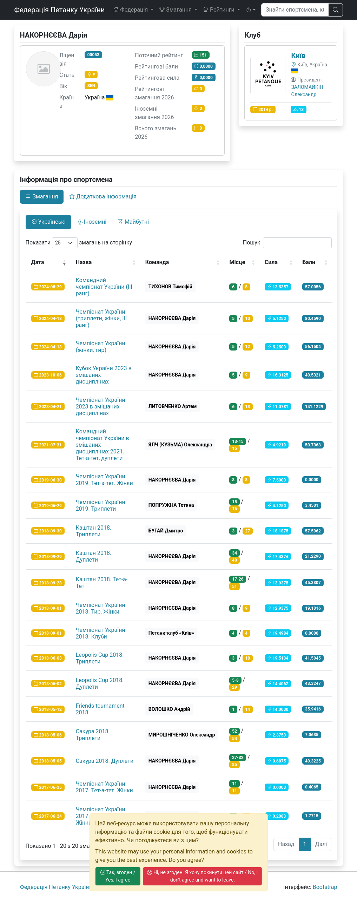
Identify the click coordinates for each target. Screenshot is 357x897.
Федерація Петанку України (59, 10)
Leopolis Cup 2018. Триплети (100, 658)
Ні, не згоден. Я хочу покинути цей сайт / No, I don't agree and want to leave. (202, 876)
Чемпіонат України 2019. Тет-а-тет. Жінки (104, 479)
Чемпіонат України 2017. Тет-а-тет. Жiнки (104, 787)
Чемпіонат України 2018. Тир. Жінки (100, 608)
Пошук (287, 242)
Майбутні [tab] (133, 221)
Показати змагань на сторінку (79, 242)
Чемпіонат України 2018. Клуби (100, 633)
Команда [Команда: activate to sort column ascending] (157, 262)
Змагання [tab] (42, 196)
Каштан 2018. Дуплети (94, 556)
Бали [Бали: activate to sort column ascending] (308, 262)
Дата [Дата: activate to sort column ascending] (37, 262)
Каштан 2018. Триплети (94, 531)
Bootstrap (325, 887)
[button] (250, 9)
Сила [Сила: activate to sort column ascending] (271, 262)
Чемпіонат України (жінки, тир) (100, 346)
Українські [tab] (48, 221)
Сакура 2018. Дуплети (105, 761)
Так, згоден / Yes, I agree (117, 876)
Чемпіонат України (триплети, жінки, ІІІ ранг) (101, 318)
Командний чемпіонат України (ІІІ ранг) (104, 287)
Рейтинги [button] (219, 9)
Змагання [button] (176, 9)
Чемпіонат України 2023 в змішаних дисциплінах (100, 407)
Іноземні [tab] (91, 221)
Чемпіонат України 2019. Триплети (100, 505)
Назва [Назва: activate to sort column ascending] (84, 262)
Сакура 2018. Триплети (93, 734)
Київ (298, 55)
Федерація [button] (131, 9)
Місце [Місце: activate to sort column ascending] (237, 262)
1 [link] (304, 844)
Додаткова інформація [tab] (102, 196)
